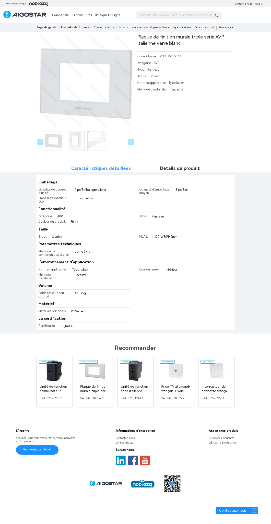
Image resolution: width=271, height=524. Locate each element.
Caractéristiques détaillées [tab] (101, 168)
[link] (75, 27)
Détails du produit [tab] (180, 168)
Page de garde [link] (46, 27)
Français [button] (259, 4)
